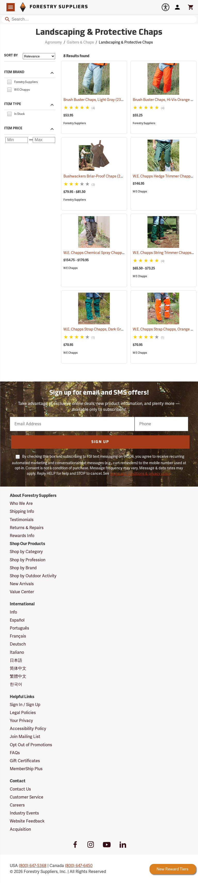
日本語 (16, 660)
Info (13, 612)
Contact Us (20, 789)
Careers (17, 805)
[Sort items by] (39, 56)
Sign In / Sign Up (25, 704)
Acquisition (20, 829)
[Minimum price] (16, 140)
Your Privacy (21, 720)
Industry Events (24, 813)
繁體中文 (18, 676)
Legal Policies (23, 712)
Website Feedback (27, 821)
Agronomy (53, 42)
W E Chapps (140, 191)
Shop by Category (26, 551)
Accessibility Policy (28, 728)
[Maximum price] (44, 140)
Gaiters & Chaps (80, 42)
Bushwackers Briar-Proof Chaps (96, 176)
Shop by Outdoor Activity (33, 576)
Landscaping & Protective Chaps (126, 42)
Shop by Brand (23, 568)
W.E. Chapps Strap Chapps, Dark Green (102, 329)
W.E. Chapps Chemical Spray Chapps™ (102, 253)
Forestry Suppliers (74, 123)
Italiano (17, 652)
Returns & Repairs (27, 527)
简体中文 (18, 668)
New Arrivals (22, 584)
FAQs (15, 752)
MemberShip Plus (26, 768)
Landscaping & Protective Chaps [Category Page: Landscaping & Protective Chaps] (99, 33)
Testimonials (22, 519)
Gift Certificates (25, 760)
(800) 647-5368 (32, 865)
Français (18, 636)
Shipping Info (22, 511)
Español (17, 620)
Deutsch (18, 644)
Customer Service (26, 797)
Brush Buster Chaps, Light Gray (95, 99)
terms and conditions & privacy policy (140, 473)
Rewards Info (22, 535)
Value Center (22, 592)
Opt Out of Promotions (31, 745)
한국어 (16, 684)
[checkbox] (9, 81)
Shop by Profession (27, 560)
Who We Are (21, 503)
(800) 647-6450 (79, 865)
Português (19, 628)
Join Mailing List (25, 736)
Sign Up (100, 442)
